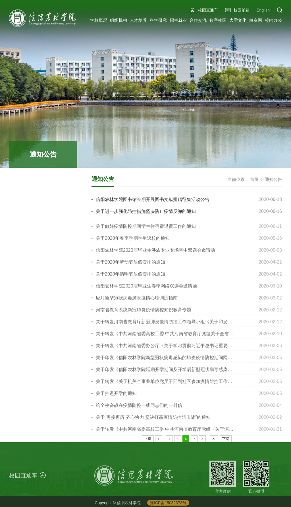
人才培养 (138, 21)
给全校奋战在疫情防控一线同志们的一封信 (139, 408)
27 (214, 439)
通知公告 (273, 179)
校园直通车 (208, 11)
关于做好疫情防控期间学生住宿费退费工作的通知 (146, 229)
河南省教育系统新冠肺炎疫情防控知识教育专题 (143, 312)
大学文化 (237, 21)
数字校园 (217, 21)
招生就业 (178, 21)
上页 (147, 439)
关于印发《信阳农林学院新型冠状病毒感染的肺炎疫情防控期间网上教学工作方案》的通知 (187, 360)
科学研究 (158, 21)
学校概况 (98, 21)
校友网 (255, 21)
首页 (254, 179)
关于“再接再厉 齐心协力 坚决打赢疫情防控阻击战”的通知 (153, 420)
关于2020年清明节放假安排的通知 (130, 277)
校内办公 (273, 21)
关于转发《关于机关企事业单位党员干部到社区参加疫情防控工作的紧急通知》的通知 (182, 384)
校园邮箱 (242, 11)
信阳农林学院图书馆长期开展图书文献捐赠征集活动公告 (152, 199)
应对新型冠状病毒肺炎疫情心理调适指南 (137, 300)
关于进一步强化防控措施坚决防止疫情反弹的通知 (146, 211)
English (263, 11)
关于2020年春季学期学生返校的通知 (133, 241)
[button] (279, 11)
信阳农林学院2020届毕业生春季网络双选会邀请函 (146, 288)
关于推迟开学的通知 (116, 396)
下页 (225, 439)
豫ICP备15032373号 (168, 504)
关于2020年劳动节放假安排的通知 (130, 265)
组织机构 (118, 21)
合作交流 (198, 21)
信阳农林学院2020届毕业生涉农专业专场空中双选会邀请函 (155, 253)
